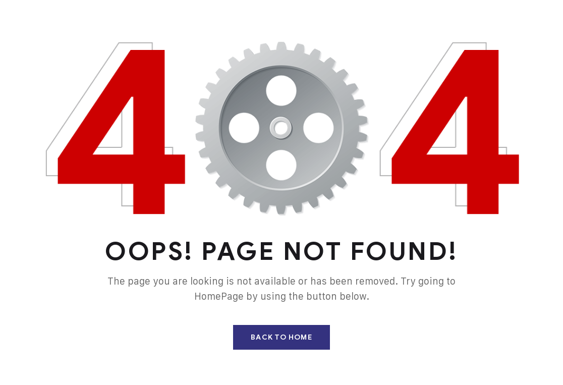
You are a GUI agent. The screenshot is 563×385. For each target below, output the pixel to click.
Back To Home (281, 337)
